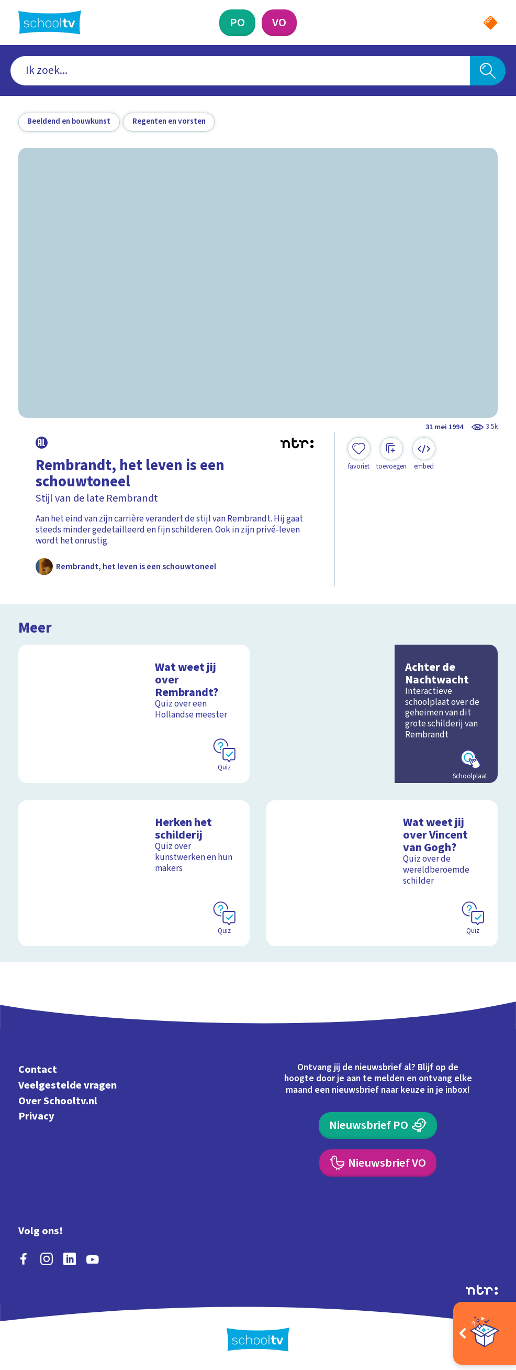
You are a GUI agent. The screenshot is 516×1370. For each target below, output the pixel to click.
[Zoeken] (488, 70)
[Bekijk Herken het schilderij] (134, 873)
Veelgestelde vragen (67, 1085)
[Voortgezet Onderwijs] (279, 22)
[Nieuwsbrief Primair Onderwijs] (378, 1125)
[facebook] (23, 1258)
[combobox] (240, 70)
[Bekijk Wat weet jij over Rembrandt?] (134, 714)
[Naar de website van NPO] (490, 22)
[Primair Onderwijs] (237, 22)
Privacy (36, 1116)
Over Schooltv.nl (57, 1100)
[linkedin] (69, 1258)
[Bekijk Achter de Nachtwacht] (382, 714)
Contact (37, 1069)
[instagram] (46, 1258)
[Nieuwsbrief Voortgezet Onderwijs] (378, 1162)
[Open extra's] (484, 1333)
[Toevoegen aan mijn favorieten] (359, 454)
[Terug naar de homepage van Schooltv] (49, 22)
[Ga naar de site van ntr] (482, 1290)
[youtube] (92, 1258)
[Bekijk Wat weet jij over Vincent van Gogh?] (382, 873)
